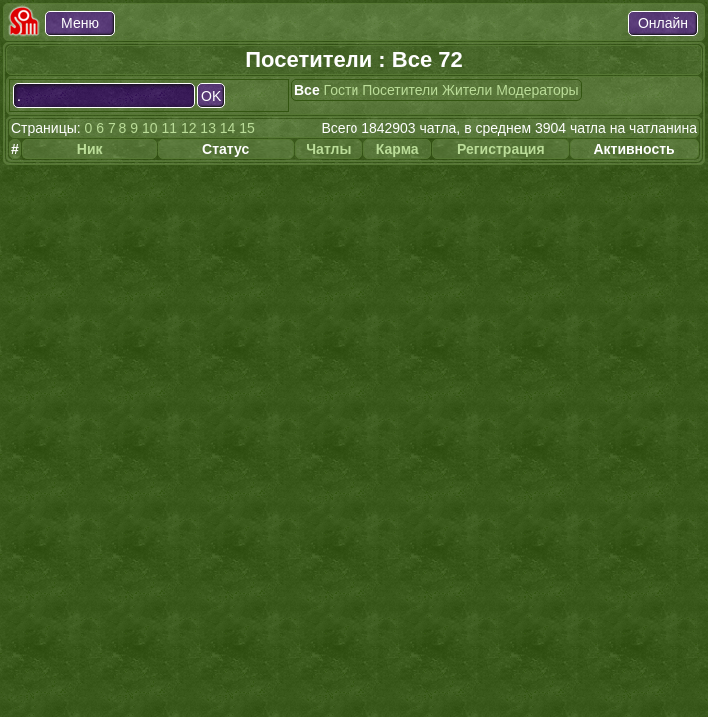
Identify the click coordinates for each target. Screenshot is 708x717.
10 (150, 128)
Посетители (400, 90)
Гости (341, 90)
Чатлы (328, 149)
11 (169, 128)
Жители (467, 90)
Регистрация (501, 149)
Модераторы (537, 90)
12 (189, 128)
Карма (397, 149)
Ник (90, 149)
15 (247, 128)
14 (228, 128)
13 (208, 128)
